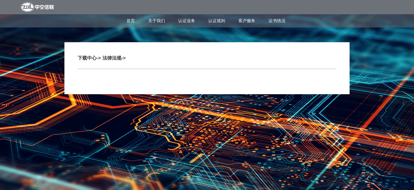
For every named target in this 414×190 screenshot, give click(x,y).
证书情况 (277, 20)
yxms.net (229, 97)
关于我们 (156, 20)
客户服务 (246, 20)
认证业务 (186, 20)
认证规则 (216, 20)
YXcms (196, 97)
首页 (130, 20)
